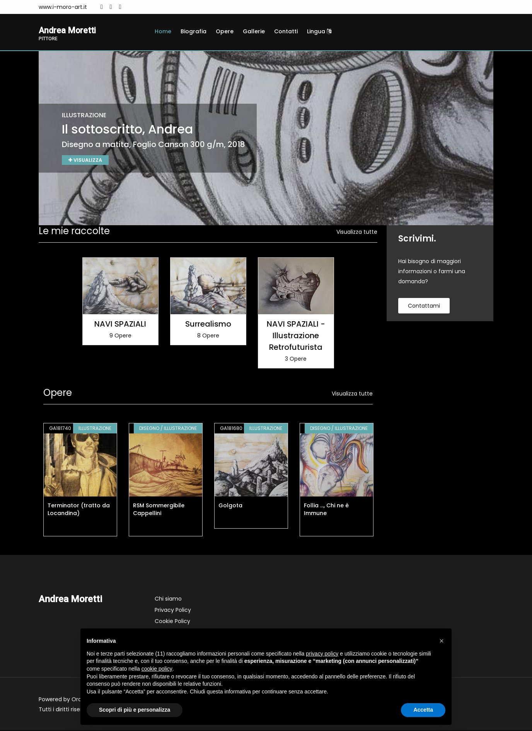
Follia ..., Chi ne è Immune (326, 510)
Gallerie (254, 31)
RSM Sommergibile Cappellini (158, 510)
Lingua (319, 31)
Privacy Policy (173, 611)
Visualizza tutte (356, 233)
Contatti (286, 31)
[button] (441, 641)
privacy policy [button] (322, 654)
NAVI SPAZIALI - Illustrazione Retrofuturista (296, 337)
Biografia (193, 31)
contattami (424, 307)
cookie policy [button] (157, 669)
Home (163, 31)
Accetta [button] (423, 710)
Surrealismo (208, 325)
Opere (225, 31)
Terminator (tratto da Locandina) (79, 510)
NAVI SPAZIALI (120, 325)
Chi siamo (168, 600)
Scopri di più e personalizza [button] (134, 710)
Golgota (230, 506)
